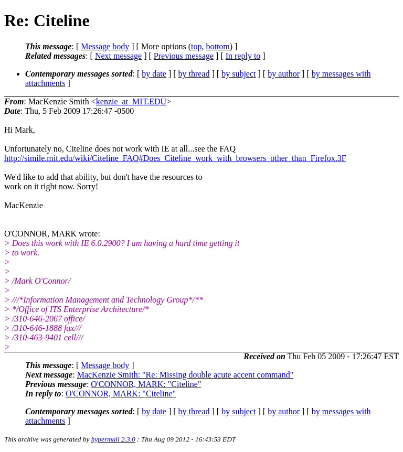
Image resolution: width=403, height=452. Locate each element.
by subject (238, 73)
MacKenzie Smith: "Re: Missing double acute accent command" (185, 374)
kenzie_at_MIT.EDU (131, 101)
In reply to (243, 55)
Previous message (184, 55)
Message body (105, 46)
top (196, 46)
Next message (118, 55)
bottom (217, 46)
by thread (194, 73)
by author (284, 73)
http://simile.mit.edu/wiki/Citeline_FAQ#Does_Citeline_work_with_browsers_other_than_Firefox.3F (175, 158)
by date (154, 73)
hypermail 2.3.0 (113, 439)
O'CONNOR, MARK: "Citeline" (146, 384)
